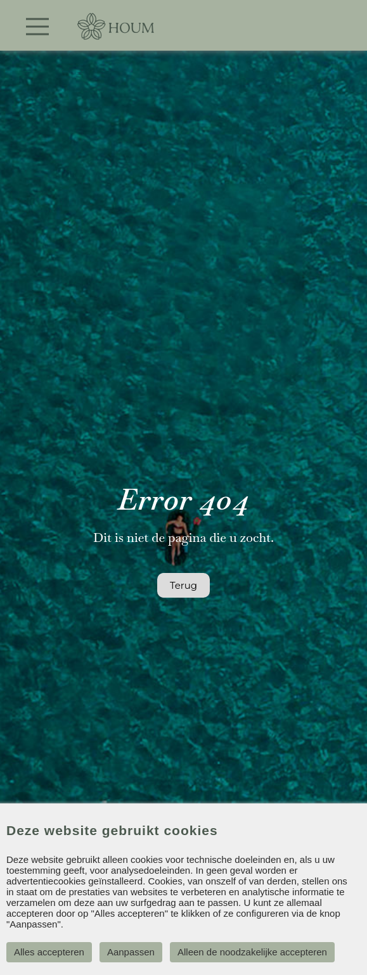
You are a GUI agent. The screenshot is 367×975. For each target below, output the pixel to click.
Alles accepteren (49, 952)
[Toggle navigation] (37, 26)
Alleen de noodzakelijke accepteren (252, 952)
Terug (183, 585)
